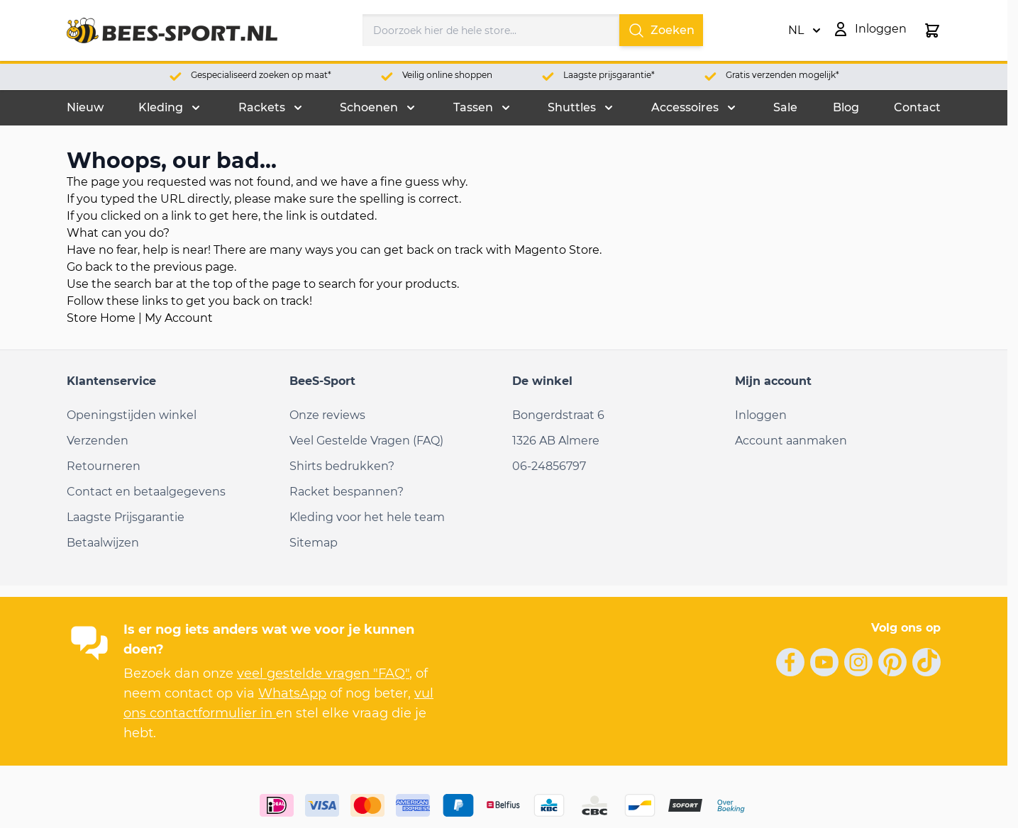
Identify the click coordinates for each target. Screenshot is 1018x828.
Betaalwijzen (103, 542)
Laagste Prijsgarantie (125, 517)
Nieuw (85, 107)
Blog (846, 107)
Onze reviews (327, 415)
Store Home (101, 318)
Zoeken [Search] (661, 30)
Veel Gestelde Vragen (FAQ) (366, 440)
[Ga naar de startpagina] (172, 30)
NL (804, 30)
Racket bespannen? (346, 491)
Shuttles (572, 107)
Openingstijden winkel (132, 415)
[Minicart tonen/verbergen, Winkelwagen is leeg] (932, 30)
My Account (179, 318)
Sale (785, 107)
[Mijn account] (869, 29)
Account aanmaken (791, 440)
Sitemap (313, 542)
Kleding (160, 107)
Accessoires (685, 107)
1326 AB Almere (555, 440)
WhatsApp (292, 693)
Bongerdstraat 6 (558, 415)
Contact (917, 107)
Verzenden (97, 440)
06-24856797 (549, 466)
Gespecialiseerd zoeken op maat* (261, 74)
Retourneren (103, 466)
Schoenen (369, 107)
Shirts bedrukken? (341, 466)
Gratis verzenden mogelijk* (782, 74)
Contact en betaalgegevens (146, 491)
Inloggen (761, 415)
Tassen (473, 107)
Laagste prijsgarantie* (609, 74)
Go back (90, 267)
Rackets (261, 107)
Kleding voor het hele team (367, 517)
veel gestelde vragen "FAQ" (323, 673)
